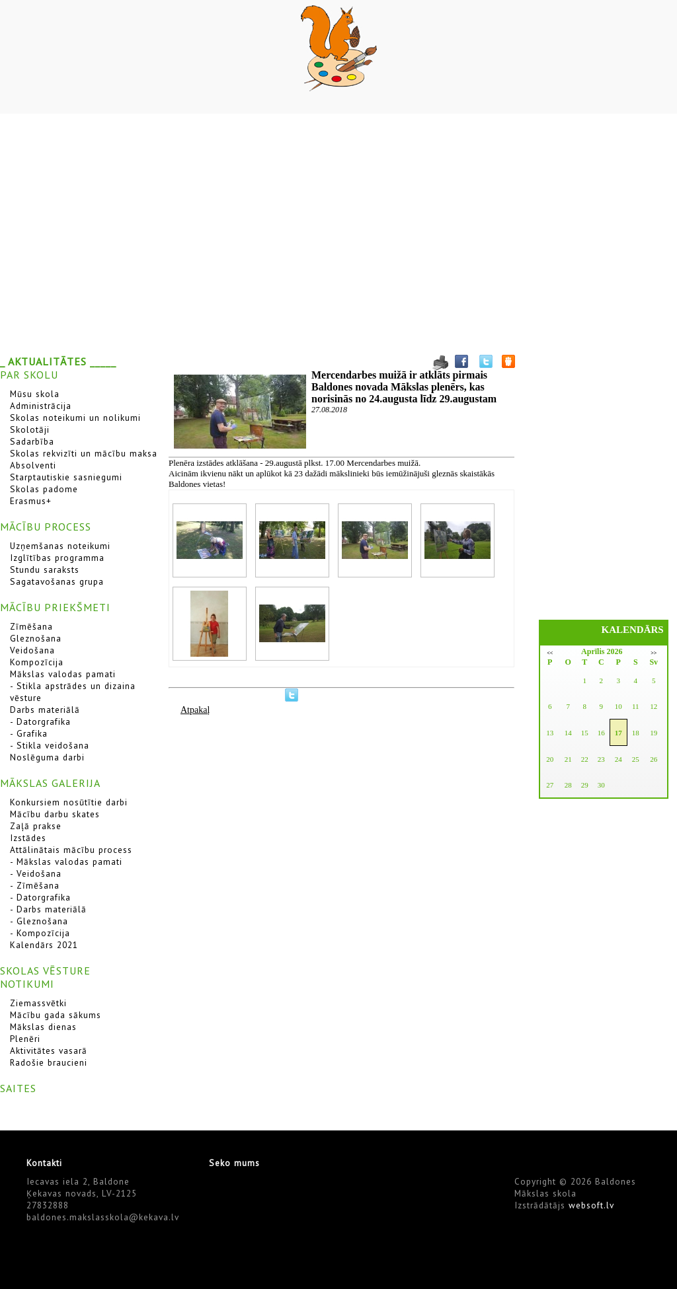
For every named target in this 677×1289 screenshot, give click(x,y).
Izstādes (28, 838)
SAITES (18, 1088)
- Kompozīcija (40, 933)
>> (654, 653)
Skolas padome (44, 489)
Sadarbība (32, 441)
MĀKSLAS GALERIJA (50, 783)
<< (550, 653)
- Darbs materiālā (48, 909)
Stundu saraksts (44, 569)
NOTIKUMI (27, 983)
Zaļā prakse (35, 826)
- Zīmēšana (35, 885)
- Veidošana (35, 873)
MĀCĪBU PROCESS (45, 526)
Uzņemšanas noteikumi (60, 546)
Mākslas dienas (43, 1027)
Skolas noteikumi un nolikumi (75, 418)
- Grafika (29, 733)
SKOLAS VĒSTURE (45, 970)
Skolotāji (30, 429)
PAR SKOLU (29, 374)
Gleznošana (35, 638)
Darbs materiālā (45, 710)
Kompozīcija (36, 662)
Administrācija (40, 406)
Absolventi (33, 465)
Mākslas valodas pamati (63, 674)
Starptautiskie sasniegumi (66, 477)
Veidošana (32, 650)
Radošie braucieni (48, 1062)
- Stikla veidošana (49, 745)
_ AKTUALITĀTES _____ (58, 361)
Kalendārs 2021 (44, 945)
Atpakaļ (195, 710)
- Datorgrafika (40, 721)
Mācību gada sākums (55, 1015)
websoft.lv (591, 1205)
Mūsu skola (35, 394)
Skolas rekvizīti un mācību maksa (83, 453)
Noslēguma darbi (47, 757)
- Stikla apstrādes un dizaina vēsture (73, 692)
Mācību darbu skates (55, 814)
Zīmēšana (31, 626)
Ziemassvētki (38, 1003)
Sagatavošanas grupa (57, 581)
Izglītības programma (57, 558)
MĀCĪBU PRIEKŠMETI (55, 607)
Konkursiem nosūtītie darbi (69, 802)
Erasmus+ (31, 501)
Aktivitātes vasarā (48, 1050)
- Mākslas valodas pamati (66, 861)
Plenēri (25, 1039)
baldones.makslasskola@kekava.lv (102, 1217)
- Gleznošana (39, 921)
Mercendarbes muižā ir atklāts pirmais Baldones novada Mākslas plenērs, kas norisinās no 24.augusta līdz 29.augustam (404, 386)
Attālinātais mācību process (71, 850)
